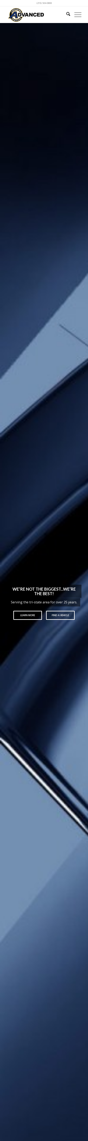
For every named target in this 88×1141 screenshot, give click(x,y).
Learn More (27, 615)
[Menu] (75, 14)
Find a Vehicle (60, 615)
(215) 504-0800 (44, 3)
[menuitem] (66, 14)
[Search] (66, 14)
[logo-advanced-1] (36, 14)
